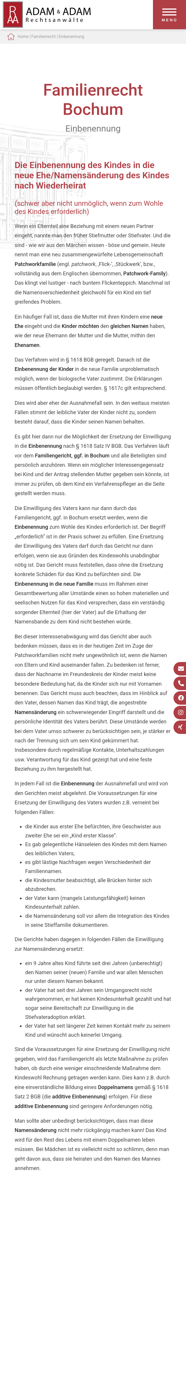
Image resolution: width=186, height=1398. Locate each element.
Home (23, 36)
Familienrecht (43, 36)
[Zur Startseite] (47, 26)
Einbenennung (71, 36)
